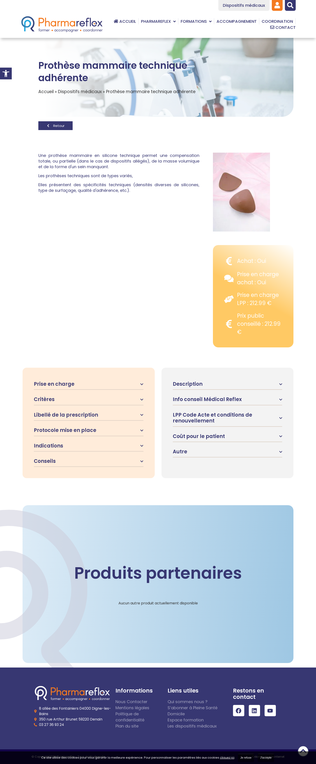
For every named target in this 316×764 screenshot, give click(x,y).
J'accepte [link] (266, 757)
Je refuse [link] (245, 757)
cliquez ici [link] (227, 757)
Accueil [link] (46, 92)
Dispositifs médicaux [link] (80, 92)
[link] (6, 73)
